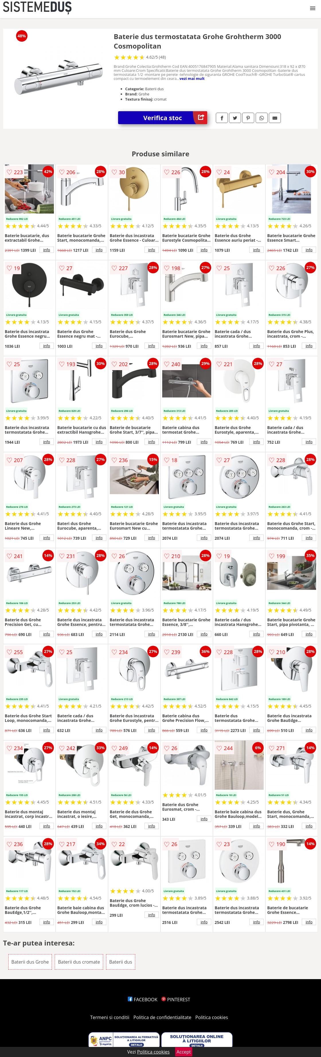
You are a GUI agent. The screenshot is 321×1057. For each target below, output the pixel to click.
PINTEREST (175, 999)
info (46, 249)
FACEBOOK (142, 999)
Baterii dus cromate (79, 962)
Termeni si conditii (110, 1017)
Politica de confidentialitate (162, 1017)
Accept (184, 1052)
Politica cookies (211, 1017)
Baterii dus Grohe (30, 962)
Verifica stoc (175, 117)
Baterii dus (120, 962)
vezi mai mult (192, 78)
